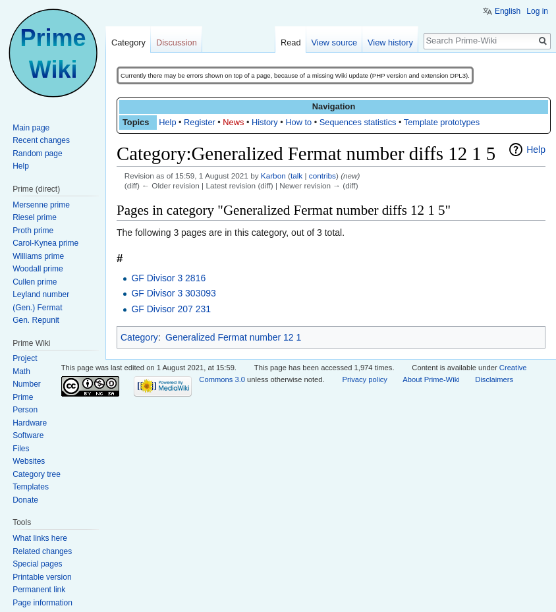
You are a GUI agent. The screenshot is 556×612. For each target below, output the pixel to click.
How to (298, 122)
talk (296, 175)
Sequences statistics (358, 122)
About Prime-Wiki (431, 379)
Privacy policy (364, 379)
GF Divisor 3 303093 (173, 293)
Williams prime (38, 256)
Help (167, 122)
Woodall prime (38, 268)
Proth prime (33, 230)
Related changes (42, 551)
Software (28, 435)
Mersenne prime (41, 204)
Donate (25, 500)
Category (139, 337)
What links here (40, 538)
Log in (537, 11)
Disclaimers (494, 379)
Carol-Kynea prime (45, 243)
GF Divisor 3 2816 (168, 278)
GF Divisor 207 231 (171, 309)
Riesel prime (35, 217)
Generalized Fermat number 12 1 (233, 337)
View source (334, 42)
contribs (322, 175)
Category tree (37, 474)
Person (25, 409)
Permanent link (39, 589)
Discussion (176, 42)
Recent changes (41, 140)
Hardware (30, 423)
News (233, 122)
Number (27, 384)
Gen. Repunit (36, 320)
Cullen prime (35, 282)
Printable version (42, 577)
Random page (37, 153)
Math (21, 371)
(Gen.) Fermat (37, 307)
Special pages (37, 564)
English (507, 11)
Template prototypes (442, 122)
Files (21, 448)
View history (390, 42)
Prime (23, 397)
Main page (31, 127)
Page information (42, 602)
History (265, 122)
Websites (29, 461)
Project (25, 358)
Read (291, 42)
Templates (31, 486)
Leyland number (41, 294)
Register (199, 122)
